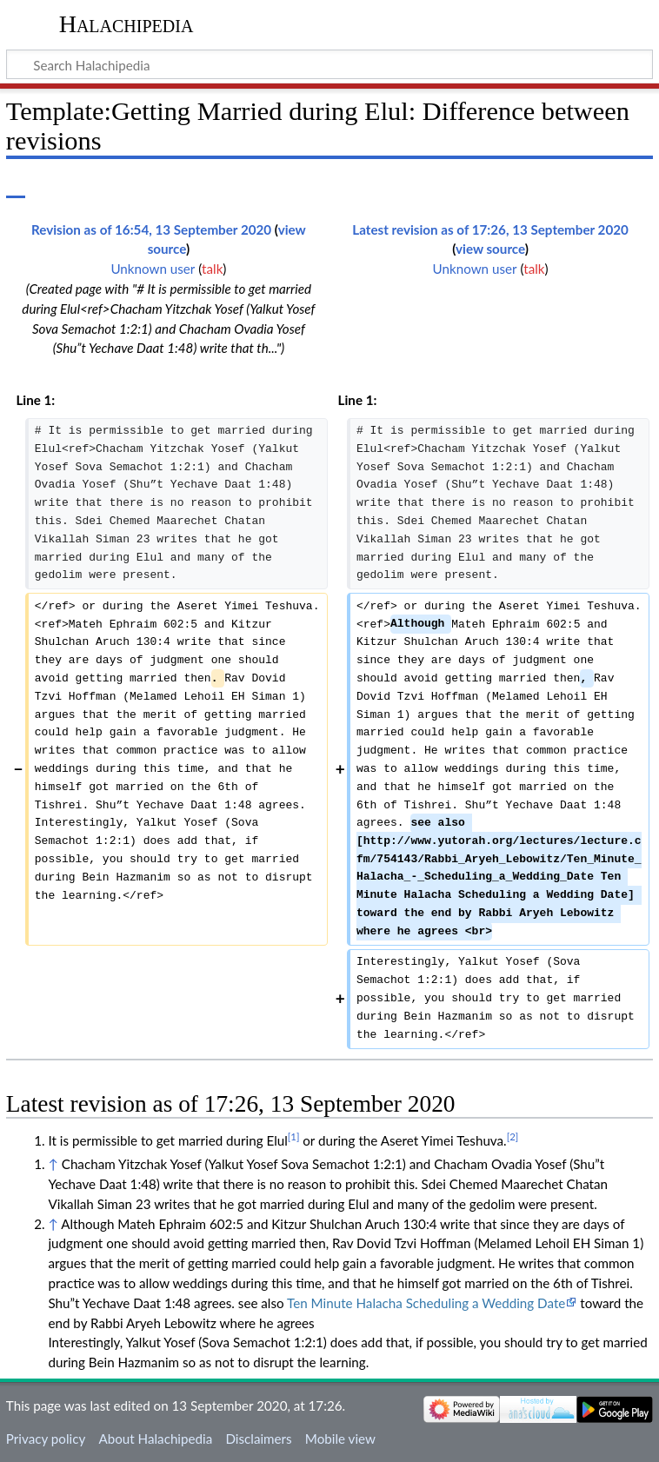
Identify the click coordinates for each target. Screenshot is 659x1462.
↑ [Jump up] (52, 1164)
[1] (294, 1136)
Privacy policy (45, 1438)
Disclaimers (258, 1438)
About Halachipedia (155, 1438)
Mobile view (340, 1438)
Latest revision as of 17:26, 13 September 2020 (490, 229)
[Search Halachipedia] (329, 64)
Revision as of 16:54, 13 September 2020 (151, 229)
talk (212, 268)
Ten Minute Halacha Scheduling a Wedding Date (426, 1303)
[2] (513, 1136)
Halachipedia (126, 23)
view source (490, 248)
